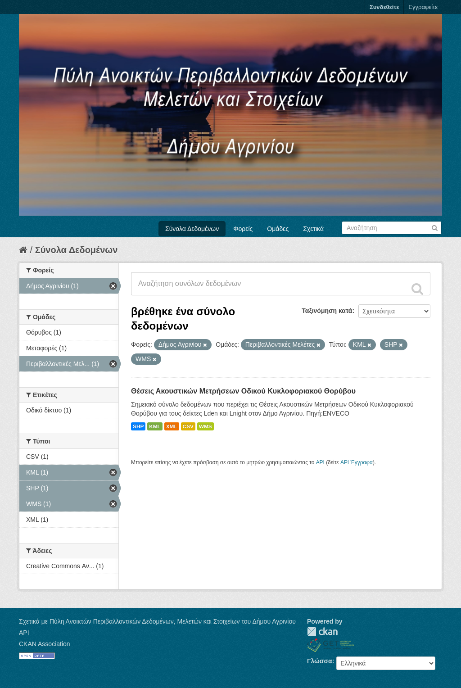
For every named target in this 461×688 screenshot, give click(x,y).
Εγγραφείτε (423, 7)
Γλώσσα (319, 661)
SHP (138, 426)
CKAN (322, 631)
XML (171, 426)
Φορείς (243, 228)
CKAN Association (44, 643)
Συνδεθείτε (384, 7)
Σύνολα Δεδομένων (192, 228)
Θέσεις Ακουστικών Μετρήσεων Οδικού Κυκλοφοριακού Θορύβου (243, 391)
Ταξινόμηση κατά (327, 310)
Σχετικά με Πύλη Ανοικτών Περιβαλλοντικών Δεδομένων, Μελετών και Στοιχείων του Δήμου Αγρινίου (157, 621)
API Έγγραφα (356, 462)
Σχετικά (313, 228)
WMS (205, 426)
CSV (188, 426)
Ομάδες (278, 228)
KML (155, 426)
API (320, 462)
